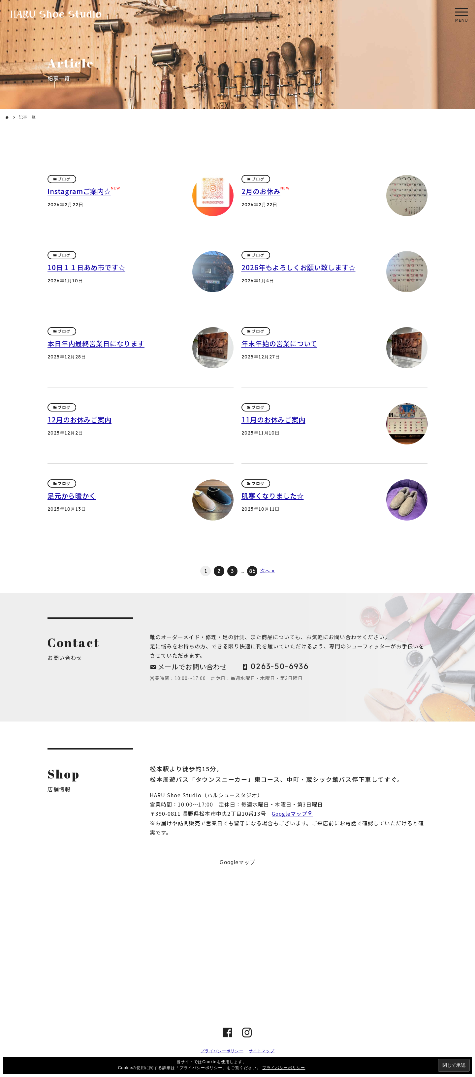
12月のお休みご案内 (81, 419)
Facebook (228, 1033)
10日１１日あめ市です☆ (88, 267)
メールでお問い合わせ (194, 667)
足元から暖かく (73, 495)
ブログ (64, 179)
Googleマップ (290, 815)
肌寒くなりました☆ (274, 495)
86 (252, 571)
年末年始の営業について (281, 343)
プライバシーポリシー (222, 1052)
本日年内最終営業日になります (98, 343)
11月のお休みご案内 (274, 419)
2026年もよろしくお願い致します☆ (300, 267)
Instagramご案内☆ (80, 191)
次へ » (268, 571)
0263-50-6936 (284, 667)
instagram (247, 1033)
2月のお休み (261, 191)
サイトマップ (261, 1052)
